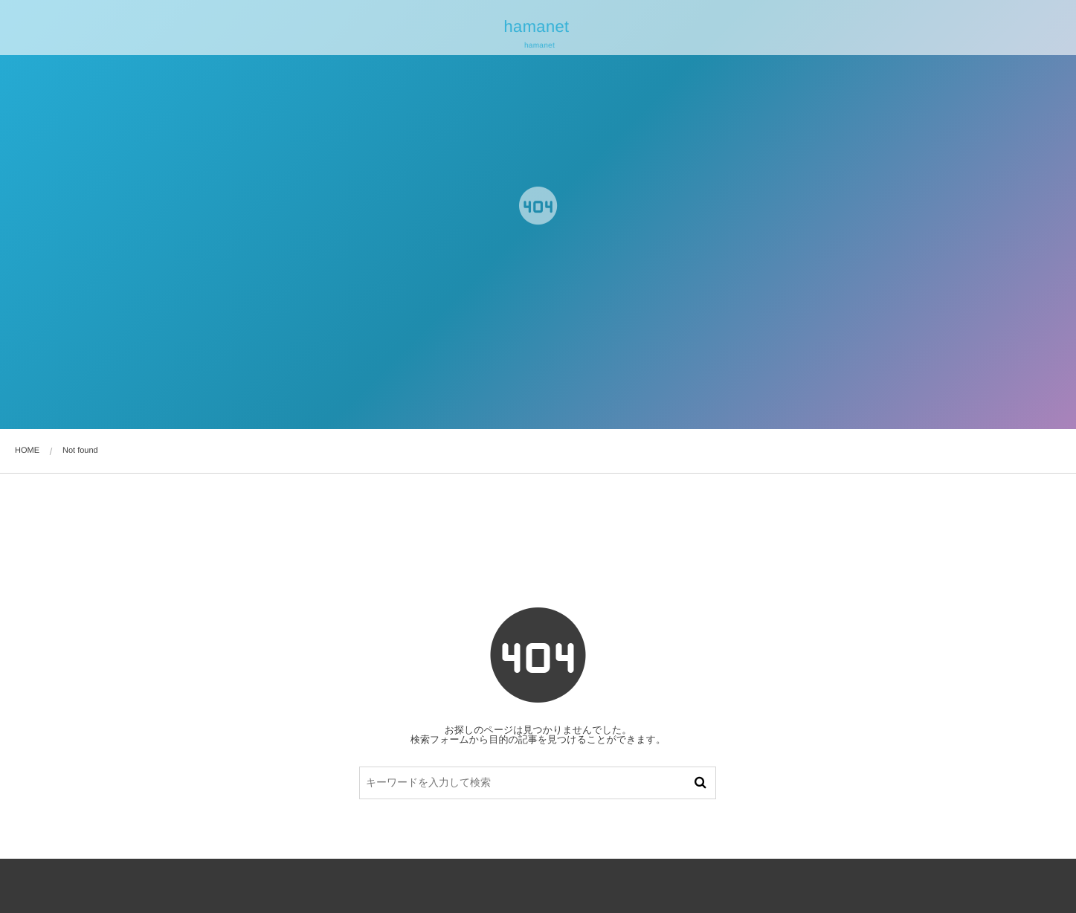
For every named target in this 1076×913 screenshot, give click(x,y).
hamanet (535, 27)
